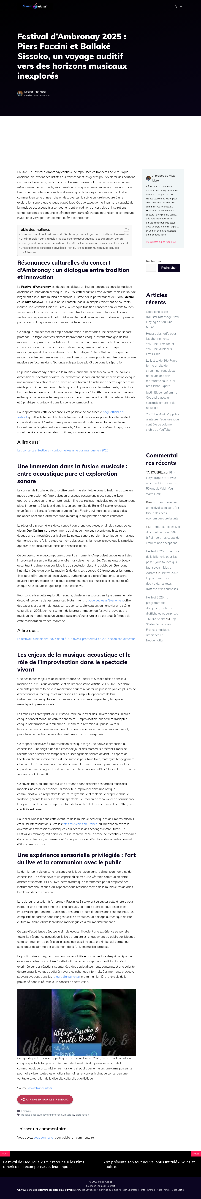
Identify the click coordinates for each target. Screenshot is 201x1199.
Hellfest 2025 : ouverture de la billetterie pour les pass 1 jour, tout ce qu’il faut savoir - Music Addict (162, 562)
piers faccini (83, 1114)
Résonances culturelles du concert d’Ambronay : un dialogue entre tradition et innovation (75, 234)
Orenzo (151, 1189)
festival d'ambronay (51, 1114)
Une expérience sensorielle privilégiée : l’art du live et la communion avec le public (70, 247)
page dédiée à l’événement (106, 600)
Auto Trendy (163, 1189)
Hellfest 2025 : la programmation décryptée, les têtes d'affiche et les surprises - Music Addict (162, 608)
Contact (111, 1185)
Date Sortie (178, 1189)
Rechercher (153, 261)
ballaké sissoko (30, 1114)
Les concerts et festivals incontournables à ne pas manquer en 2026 (62, 450)
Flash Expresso (129, 1189)
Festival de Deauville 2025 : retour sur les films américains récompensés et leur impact (43, 1164)
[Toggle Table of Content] (125, 229)
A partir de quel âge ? (108, 1189)
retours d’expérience (66, 976)
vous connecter (44, 1137)
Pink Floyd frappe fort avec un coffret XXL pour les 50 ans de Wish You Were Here (161, 483)
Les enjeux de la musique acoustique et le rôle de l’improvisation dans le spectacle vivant (74, 243)
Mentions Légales (95, 1185)
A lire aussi (31, 252)
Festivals (26, 1110)
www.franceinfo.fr (40, 1088)
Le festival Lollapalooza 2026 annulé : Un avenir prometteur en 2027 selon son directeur (76, 639)
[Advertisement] (100, 139)
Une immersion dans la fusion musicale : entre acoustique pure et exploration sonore (72, 238)
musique (69, 1114)
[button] (175, 7)
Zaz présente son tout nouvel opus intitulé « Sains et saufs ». (149, 1164)
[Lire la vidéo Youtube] (76, 1022)
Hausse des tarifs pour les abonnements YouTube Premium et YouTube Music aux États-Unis (161, 344)
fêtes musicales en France (79, 824)
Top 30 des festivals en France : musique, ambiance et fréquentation (161, 629)
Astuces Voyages (85, 1189)
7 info (142, 1189)
